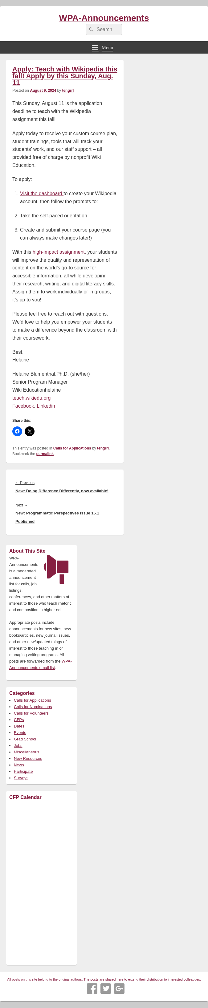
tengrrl (68, 90)
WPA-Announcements (104, 18)
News (19, 765)
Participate (23, 771)
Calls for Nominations (33, 706)
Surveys (21, 778)
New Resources (28, 758)
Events (20, 732)
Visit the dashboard (41, 193)
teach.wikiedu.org (31, 398)
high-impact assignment (59, 252)
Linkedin (46, 406)
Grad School (25, 739)
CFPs (19, 719)
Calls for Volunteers (31, 713)
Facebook (23, 406)
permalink (45, 454)
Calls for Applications (72, 448)
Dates (19, 726)
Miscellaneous (26, 752)
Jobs (18, 745)
